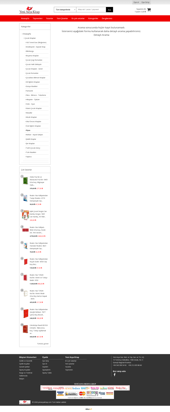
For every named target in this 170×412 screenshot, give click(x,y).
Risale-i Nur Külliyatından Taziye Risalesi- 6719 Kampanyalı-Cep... (39, 198)
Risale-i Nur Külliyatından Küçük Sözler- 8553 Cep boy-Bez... (39, 261)
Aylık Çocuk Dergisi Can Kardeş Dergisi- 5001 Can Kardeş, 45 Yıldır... (38, 214)
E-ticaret (81, 409)
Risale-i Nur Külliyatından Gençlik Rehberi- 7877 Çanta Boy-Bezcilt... (39, 312)
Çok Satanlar (26, 170)
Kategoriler (26, 26)
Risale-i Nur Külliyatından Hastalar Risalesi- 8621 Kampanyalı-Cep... (39, 246)
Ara (109, 10)
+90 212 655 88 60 (135, 365)
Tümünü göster (43, 344)
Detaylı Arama (101, 34)
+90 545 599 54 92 (119, 365)
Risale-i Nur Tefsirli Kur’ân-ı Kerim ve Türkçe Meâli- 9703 (38, 277)
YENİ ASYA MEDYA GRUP (85, 384)
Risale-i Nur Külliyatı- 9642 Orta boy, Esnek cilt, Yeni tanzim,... (37, 230)
